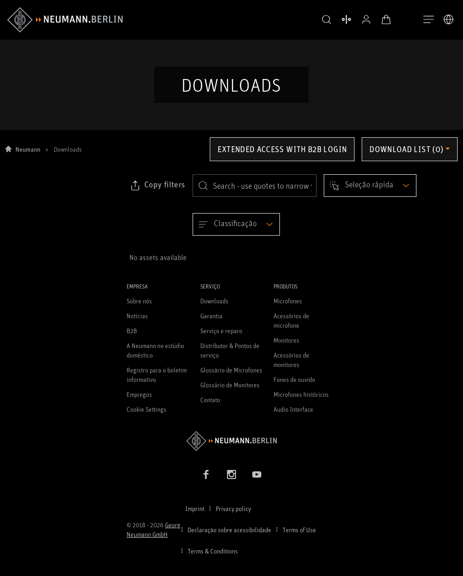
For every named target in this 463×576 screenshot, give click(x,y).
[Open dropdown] (370, 191)
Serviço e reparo (221, 336)
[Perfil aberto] (360, 19)
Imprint (194, 514)
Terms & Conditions (213, 557)
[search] (255, 191)
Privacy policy (233, 514)
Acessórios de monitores (291, 365)
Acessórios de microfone (291, 326)
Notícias (137, 321)
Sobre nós (139, 307)
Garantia (211, 321)
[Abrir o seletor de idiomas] (448, 19)
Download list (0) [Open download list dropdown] (406, 155)
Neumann (27, 155)
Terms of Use (299, 535)
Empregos (139, 400)
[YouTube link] (257, 480)
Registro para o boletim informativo (157, 380)
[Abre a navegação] (428, 20)
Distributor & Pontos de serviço (230, 356)
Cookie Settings (146, 415)
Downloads (214, 307)
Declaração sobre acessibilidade (229, 535)
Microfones (288, 307)
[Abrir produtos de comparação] (340, 19)
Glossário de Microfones (231, 376)
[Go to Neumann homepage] (231, 446)
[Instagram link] (231, 480)
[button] (320, 20)
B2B (132, 336)
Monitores (286, 346)
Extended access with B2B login (282, 155)
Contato (210, 405)
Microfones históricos (301, 400)
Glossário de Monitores (230, 391)
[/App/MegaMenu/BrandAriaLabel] (65, 20)
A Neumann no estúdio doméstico (155, 356)
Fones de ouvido (294, 385)
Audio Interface (293, 415)
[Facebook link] (206, 480)
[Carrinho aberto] (380, 19)
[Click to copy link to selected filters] (157, 191)
